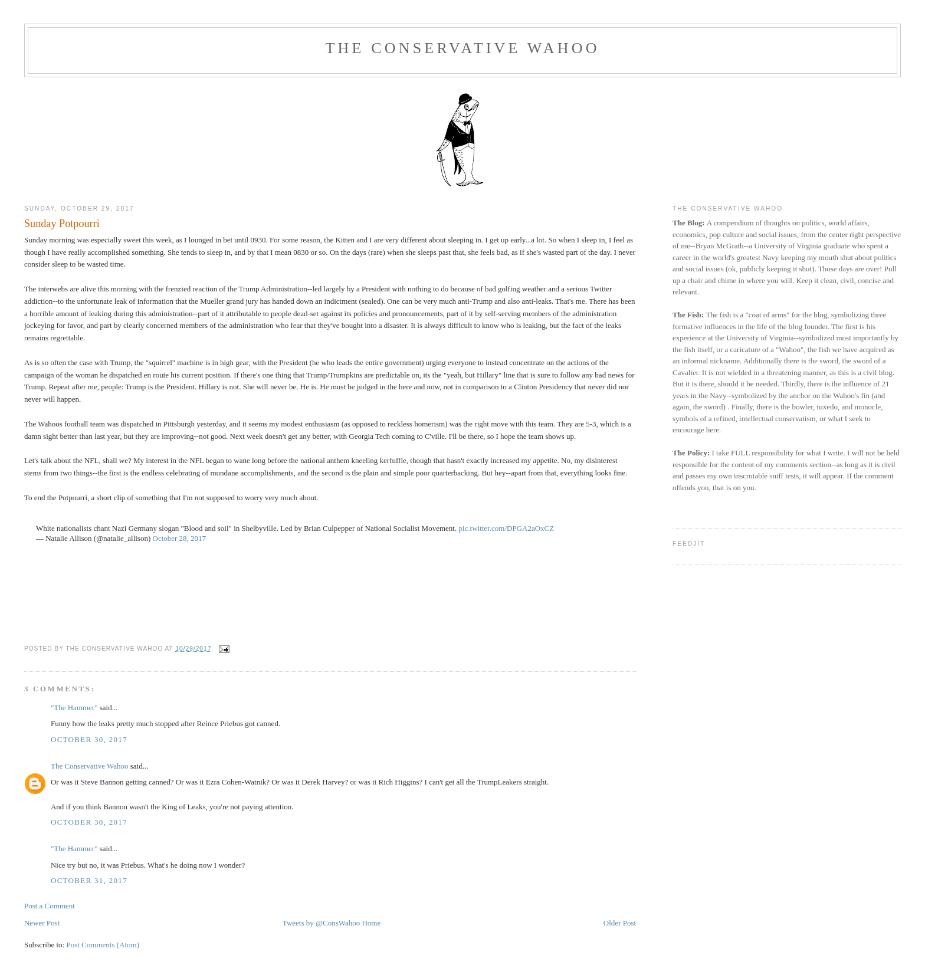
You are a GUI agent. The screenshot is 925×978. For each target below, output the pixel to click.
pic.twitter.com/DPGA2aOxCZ (506, 528)
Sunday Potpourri (62, 223)
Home (371, 922)
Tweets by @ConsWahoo (321, 922)
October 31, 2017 (89, 880)
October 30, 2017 (89, 739)
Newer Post (42, 922)
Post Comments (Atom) (102, 944)
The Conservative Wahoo (462, 48)
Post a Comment (49, 905)
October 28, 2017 (179, 538)
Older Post (619, 922)
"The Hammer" (74, 707)
